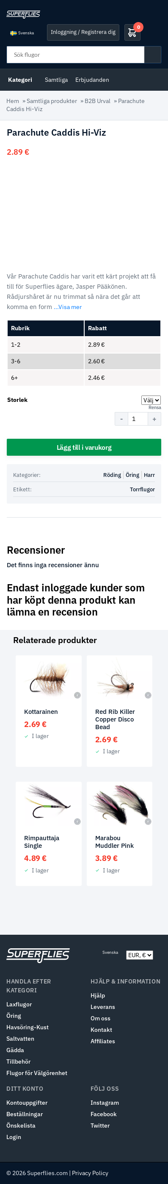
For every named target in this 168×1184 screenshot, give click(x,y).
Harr (149, 475)
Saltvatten (20, 1038)
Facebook (104, 1114)
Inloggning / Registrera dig (83, 32)
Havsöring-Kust (27, 1027)
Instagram (105, 1102)
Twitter (100, 1125)
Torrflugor (142, 489)
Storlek (17, 400)
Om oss (100, 1018)
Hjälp (98, 995)
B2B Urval (97, 101)
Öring (132, 475)
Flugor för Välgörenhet (36, 1073)
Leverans (103, 1007)
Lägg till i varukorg (84, 447)
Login (13, 1137)
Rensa (155, 407)
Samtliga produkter (52, 101)
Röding (112, 475)
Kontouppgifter (26, 1102)
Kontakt (101, 1030)
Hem (12, 101)
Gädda (15, 1050)
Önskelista (21, 1125)
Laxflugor (19, 1004)
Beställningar (24, 1114)
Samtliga (56, 80)
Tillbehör (18, 1061)
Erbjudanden (92, 80)
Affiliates (103, 1041)
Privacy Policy (90, 1173)
